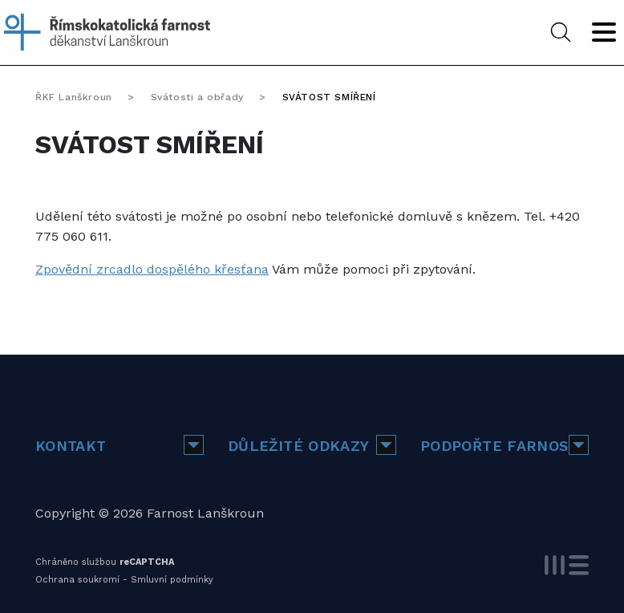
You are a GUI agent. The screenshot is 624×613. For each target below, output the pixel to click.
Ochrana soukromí (77, 579)
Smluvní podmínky (172, 579)
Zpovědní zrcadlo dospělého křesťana (152, 269)
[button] (194, 445)
